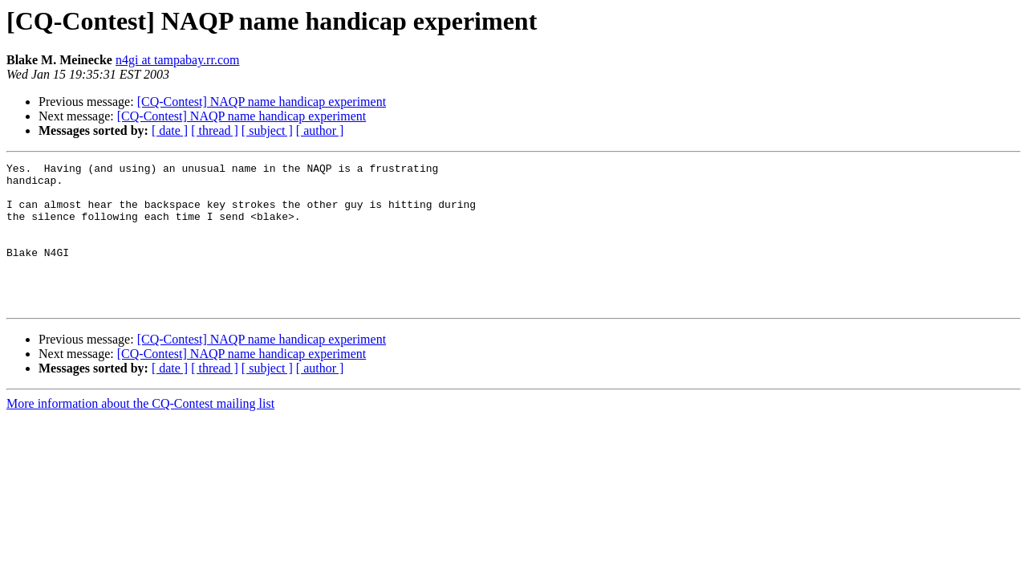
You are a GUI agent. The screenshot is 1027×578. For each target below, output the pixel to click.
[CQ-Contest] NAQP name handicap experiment (261, 101)
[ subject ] (267, 130)
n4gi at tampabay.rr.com (177, 60)
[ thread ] (214, 130)
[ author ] (320, 130)
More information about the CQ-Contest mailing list (140, 432)
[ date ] (170, 130)
